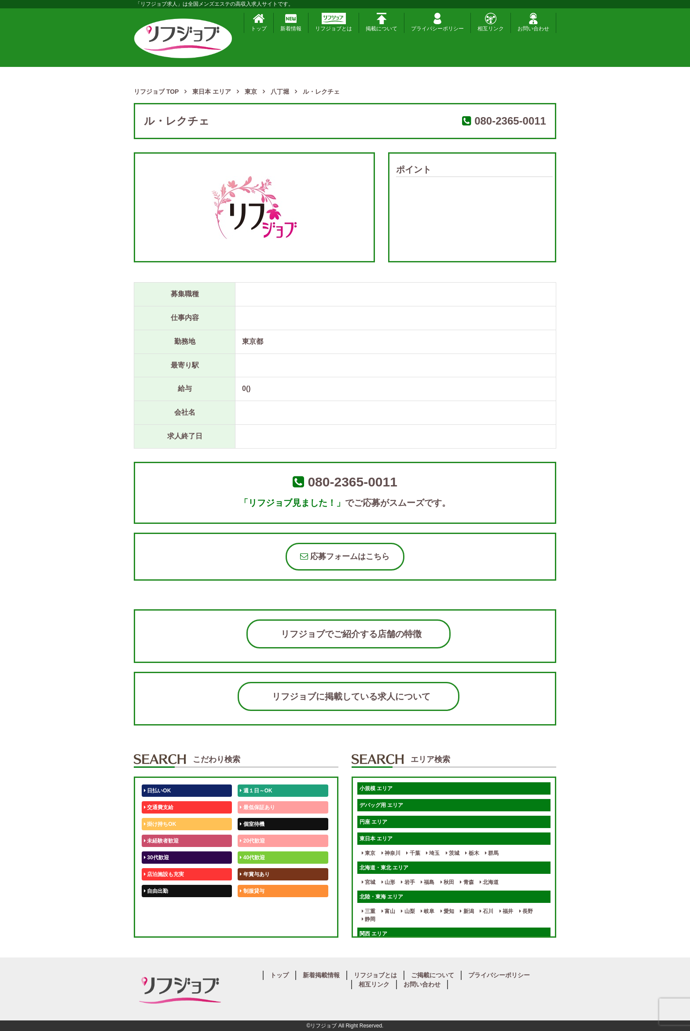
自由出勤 (156, 891)
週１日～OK (256, 791)
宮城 (368, 882)
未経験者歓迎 (161, 841)
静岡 (368, 919)
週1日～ (251, 924)
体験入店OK (160, 924)
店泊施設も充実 (164, 874)
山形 (388, 882)
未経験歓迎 (254, 908)
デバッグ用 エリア (381, 805)
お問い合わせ (533, 22)
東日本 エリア (376, 839)
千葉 (413, 853)
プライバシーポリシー (437, 22)
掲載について (381, 22)
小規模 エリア (376, 788)
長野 (526, 911)
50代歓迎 (156, 908)
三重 (368, 911)
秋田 (447, 882)
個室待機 (252, 824)
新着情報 (290, 22)
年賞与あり (254, 874)
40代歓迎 (252, 857)
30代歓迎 (156, 857)
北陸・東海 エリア (381, 897)
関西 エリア (373, 934)
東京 (368, 853)
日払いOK (157, 791)
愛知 (447, 911)
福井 (506, 911)
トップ (259, 22)
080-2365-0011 (510, 121)
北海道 (489, 882)
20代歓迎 (252, 841)
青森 (466, 882)
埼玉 (433, 853)
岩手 (408, 882)
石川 (486, 911)
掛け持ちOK (160, 824)
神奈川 (391, 853)
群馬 (492, 853)
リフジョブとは (333, 22)
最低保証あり (257, 807)
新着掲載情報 (321, 975)
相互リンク (490, 22)
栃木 (472, 853)
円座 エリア (373, 822)
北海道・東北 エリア (384, 868)
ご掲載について (432, 975)
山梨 (408, 911)
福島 (427, 882)
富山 (388, 911)
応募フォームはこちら (344, 556)
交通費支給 (158, 807)
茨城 (452, 853)
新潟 (466, 911)
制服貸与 (252, 891)
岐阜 (427, 911)
